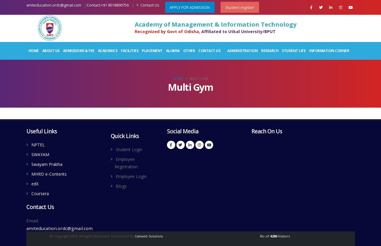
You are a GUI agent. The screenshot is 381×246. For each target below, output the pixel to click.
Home (33, 50)
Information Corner (329, 50)
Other (189, 50)
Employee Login (133, 175)
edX (35, 182)
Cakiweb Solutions (149, 234)
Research (269, 50)
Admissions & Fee (78, 50)
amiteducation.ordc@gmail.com (53, 5)
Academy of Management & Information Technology (215, 24)
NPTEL (38, 145)
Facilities (129, 50)
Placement (152, 50)
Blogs (122, 185)
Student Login (131, 149)
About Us (51, 50)
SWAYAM (41, 154)
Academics (108, 50)
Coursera (41, 192)
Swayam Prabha (48, 163)
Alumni (173, 50)
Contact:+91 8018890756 (108, 5)
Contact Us (148, 5)
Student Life (294, 50)
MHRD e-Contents (51, 173)
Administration (242, 50)
